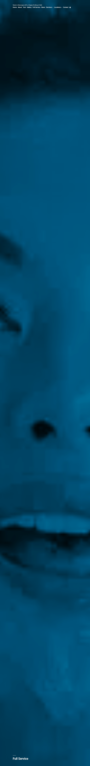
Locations (57, 7)
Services (49, 7)
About (20, 7)
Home (15, 7)
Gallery (29, 7)
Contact (65, 7)
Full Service (36, 7)
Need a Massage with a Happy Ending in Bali (27, 5)
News (43, 7)
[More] (70, 7)
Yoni (24, 7)
